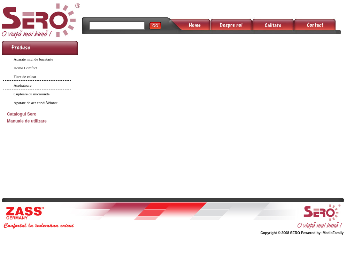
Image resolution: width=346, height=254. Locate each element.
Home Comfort (25, 68)
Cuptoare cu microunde (31, 94)
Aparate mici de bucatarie (33, 59)
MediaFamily (333, 233)
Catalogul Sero (22, 114)
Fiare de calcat (25, 76)
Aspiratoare (22, 85)
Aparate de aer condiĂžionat (35, 103)
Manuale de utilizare (27, 121)
